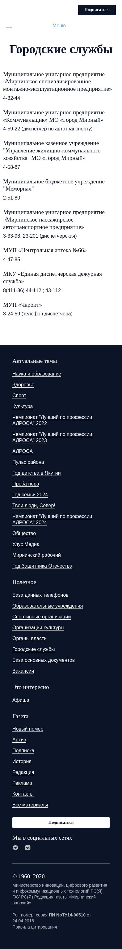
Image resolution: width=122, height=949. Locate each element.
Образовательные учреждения (47, 606)
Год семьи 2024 (30, 494)
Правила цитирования (34, 927)
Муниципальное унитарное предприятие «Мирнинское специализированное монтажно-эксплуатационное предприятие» (57, 81)
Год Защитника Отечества (42, 566)
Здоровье (23, 384)
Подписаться (97, 9)
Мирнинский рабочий (36, 555)
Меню (62, 25)
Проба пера (25, 483)
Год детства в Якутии (36, 473)
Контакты (23, 794)
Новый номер (27, 729)
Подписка (23, 750)
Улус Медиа (26, 544)
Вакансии (23, 671)
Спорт (19, 395)
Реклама (22, 783)
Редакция (23, 772)
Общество (24, 533)
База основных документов (43, 660)
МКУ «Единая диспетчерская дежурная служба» (52, 277)
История (22, 761)
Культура (22, 406)
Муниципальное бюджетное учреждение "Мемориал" (54, 185)
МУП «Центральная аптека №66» (45, 250)
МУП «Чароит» (22, 304)
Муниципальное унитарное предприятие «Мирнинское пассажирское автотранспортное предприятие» (54, 219)
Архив (19, 739)
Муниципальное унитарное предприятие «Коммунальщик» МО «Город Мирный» (54, 116)
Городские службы (33, 649)
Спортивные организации (41, 616)
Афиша (20, 700)
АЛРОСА (22, 451)
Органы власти (29, 638)
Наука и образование (36, 373)
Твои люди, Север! (33, 505)
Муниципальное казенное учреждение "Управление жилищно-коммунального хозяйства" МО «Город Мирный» (52, 150)
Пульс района (28, 462)
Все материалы (30, 804)
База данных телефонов (40, 595)
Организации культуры (38, 627)
